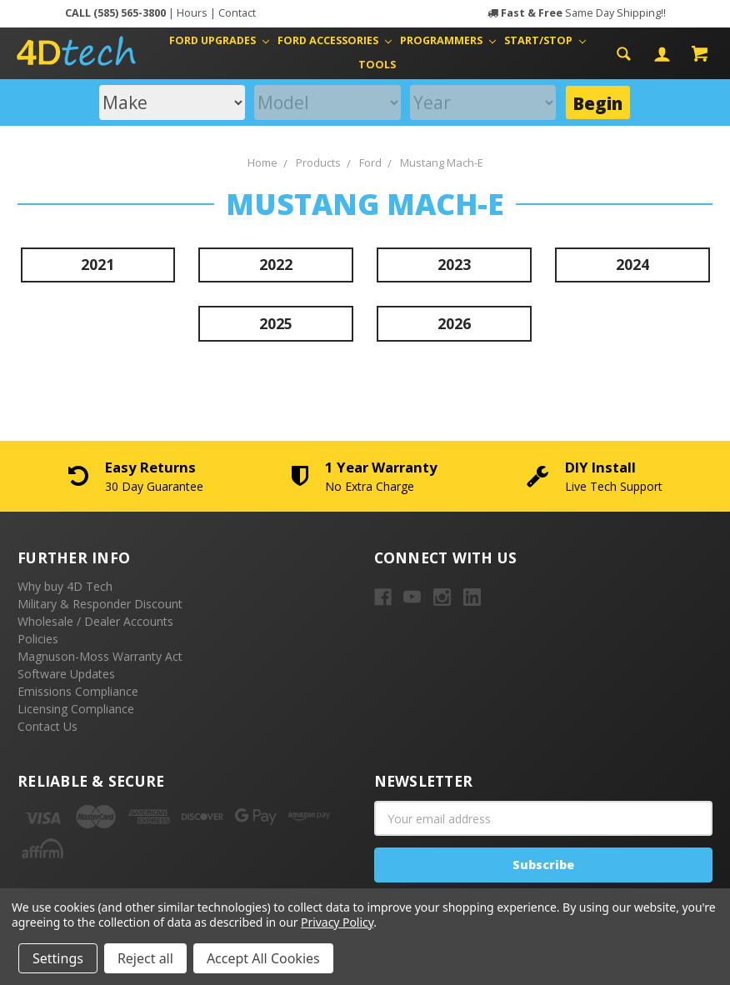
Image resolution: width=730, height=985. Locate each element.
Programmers (448, 40)
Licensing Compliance (76, 709)
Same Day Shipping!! (583, 13)
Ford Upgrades (219, 40)
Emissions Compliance (78, 691)
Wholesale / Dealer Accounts (95, 621)
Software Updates (66, 674)
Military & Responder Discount (100, 604)
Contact (237, 13)
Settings (57, 958)
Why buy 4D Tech (65, 586)
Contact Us (48, 726)
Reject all (145, 958)
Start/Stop (545, 40)
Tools (377, 65)
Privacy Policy (337, 922)
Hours (192, 13)
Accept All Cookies (263, 958)
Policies (38, 639)
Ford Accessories (335, 40)
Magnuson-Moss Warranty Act (100, 656)
